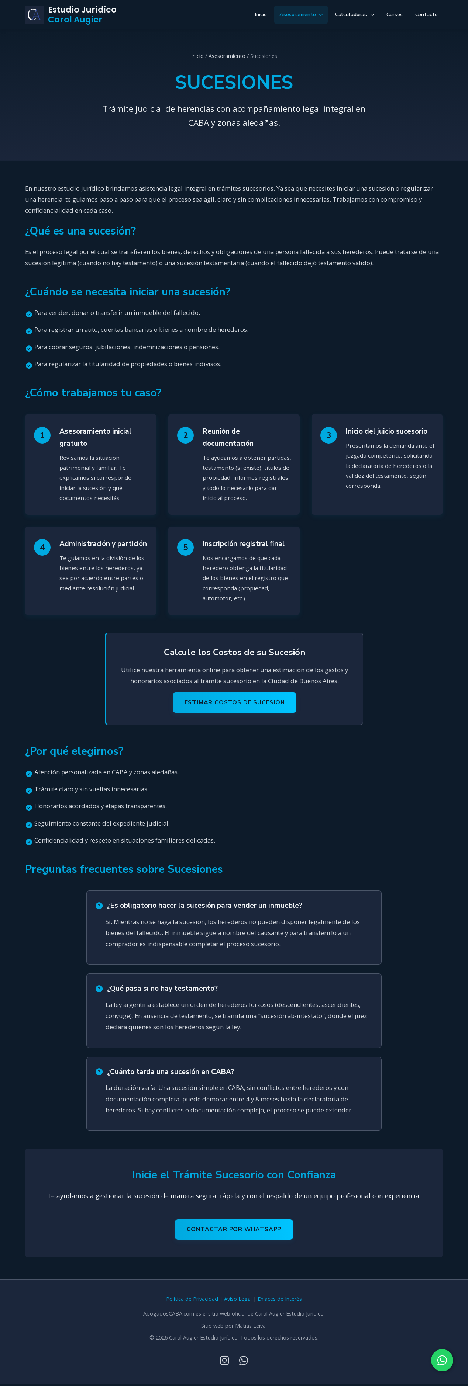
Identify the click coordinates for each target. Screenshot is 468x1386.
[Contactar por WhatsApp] (442, 1360)
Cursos (394, 14)
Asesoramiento (301, 14)
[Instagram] (224, 1362)
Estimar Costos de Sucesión (234, 703)
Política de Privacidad (192, 1300)
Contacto (426, 14)
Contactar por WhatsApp (234, 1231)
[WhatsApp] (243, 1362)
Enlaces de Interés (280, 1300)
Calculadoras (354, 14)
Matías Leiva (250, 1327)
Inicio (261, 14)
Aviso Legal (238, 1300)
